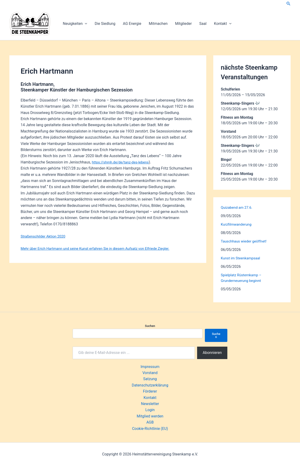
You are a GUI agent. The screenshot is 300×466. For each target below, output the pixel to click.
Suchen (150, 326)
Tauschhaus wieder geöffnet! (245, 241)
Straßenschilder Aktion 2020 (44, 236)
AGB (150, 422)
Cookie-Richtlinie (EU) (150, 428)
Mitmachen (158, 23)
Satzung (150, 379)
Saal (202, 23)
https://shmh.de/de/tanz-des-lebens (122, 162)
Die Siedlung (105, 23)
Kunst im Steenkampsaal (241, 258)
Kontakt (223, 23)
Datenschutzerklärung (150, 385)
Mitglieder (183, 23)
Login (149, 410)
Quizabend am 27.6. (237, 207)
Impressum (150, 366)
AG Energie (132, 23)
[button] (288, 4)
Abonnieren (212, 352)
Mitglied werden (150, 416)
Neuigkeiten (75, 23)
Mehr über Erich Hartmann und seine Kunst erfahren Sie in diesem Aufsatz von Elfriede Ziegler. (99, 248)
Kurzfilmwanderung (237, 224)
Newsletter (150, 404)
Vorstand (150, 373)
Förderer (150, 391)
